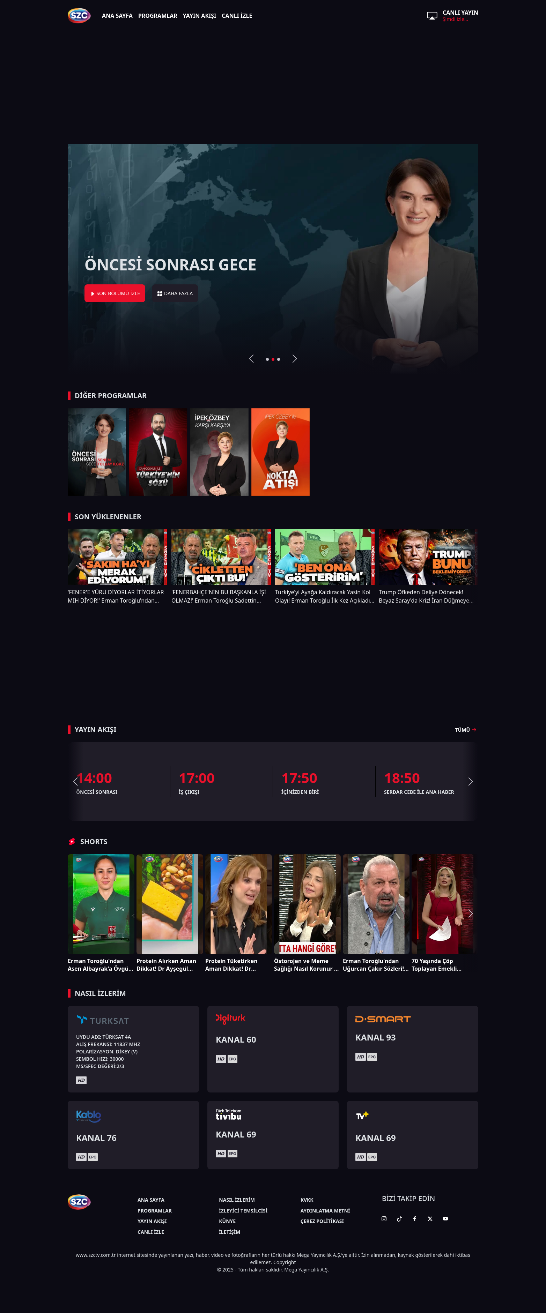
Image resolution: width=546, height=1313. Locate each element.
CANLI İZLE (237, 16)
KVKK (307, 1199)
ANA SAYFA (117, 16)
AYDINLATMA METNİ (325, 1210)
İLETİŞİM (229, 1232)
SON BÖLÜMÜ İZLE (115, 293)
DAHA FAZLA (175, 293)
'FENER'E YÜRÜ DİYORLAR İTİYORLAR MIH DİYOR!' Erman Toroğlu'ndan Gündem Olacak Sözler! (116, 596)
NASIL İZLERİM (237, 1199)
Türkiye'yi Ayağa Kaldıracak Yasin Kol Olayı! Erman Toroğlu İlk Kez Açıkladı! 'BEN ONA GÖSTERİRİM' (323, 596)
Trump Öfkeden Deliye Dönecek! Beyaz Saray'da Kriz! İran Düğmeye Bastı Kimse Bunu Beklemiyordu (424, 596)
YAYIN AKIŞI (199, 16)
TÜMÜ (466, 729)
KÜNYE (227, 1221)
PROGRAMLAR (157, 16)
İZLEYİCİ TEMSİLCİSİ (243, 1210)
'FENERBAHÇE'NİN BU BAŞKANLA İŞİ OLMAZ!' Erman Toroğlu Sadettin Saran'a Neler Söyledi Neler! (218, 596)
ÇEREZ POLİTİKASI (322, 1221)
